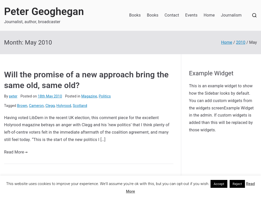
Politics (105, 96)
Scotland (80, 106)
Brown (22, 106)
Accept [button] (219, 184)
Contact (172, 15)
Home (209, 15)
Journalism (231, 15)
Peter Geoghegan (44, 12)
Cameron (36, 106)
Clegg (50, 106)
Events (191, 15)
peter (13, 96)
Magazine (89, 96)
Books (135, 15)
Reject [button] (237, 184)
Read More (16, 152)
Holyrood (63, 106)
